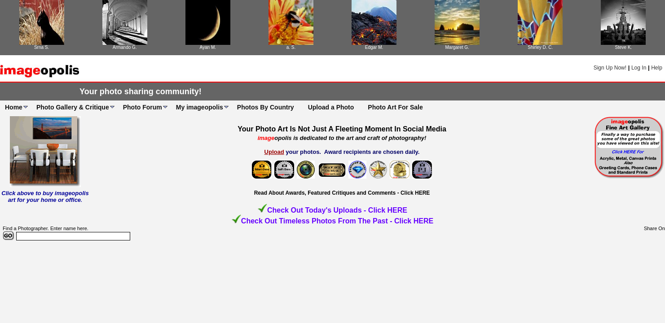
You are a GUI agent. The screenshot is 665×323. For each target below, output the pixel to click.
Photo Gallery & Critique (72, 107)
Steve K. (623, 47)
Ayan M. (208, 47)
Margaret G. (457, 47)
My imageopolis (199, 107)
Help (656, 68)
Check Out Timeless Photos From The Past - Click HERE (337, 221)
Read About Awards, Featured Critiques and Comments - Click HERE (342, 193)
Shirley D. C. (540, 47)
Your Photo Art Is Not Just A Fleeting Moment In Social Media (342, 129)
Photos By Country (265, 107)
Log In (638, 68)
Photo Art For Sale (395, 107)
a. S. (291, 47)
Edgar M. (374, 47)
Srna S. (41, 47)
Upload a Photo (331, 107)
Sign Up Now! (610, 68)
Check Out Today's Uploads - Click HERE (337, 210)
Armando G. (125, 47)
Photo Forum (142, 107)
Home (13, 107)
